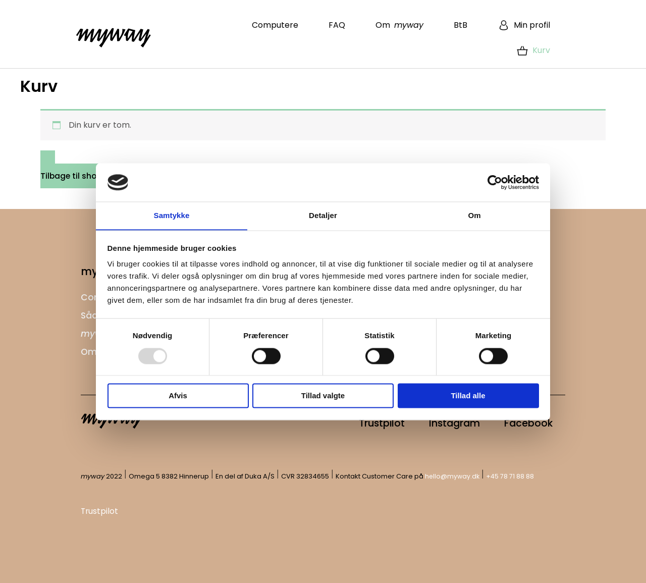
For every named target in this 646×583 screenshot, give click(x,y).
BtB (460, 25)
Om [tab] (474, 215)
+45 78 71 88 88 (511, 476)
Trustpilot (367, 422)
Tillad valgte (323, 396)
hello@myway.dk (453, 476)
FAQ (337, 25)
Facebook (525, 422)
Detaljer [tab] (323, 215)
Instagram (445, 422)
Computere (275, 25)
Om (399, 25)
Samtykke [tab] (172, 215)
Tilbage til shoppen (79, 176)
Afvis (178, 396)
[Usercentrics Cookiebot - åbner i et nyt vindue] (495, 182)
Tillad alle (468, 396)
